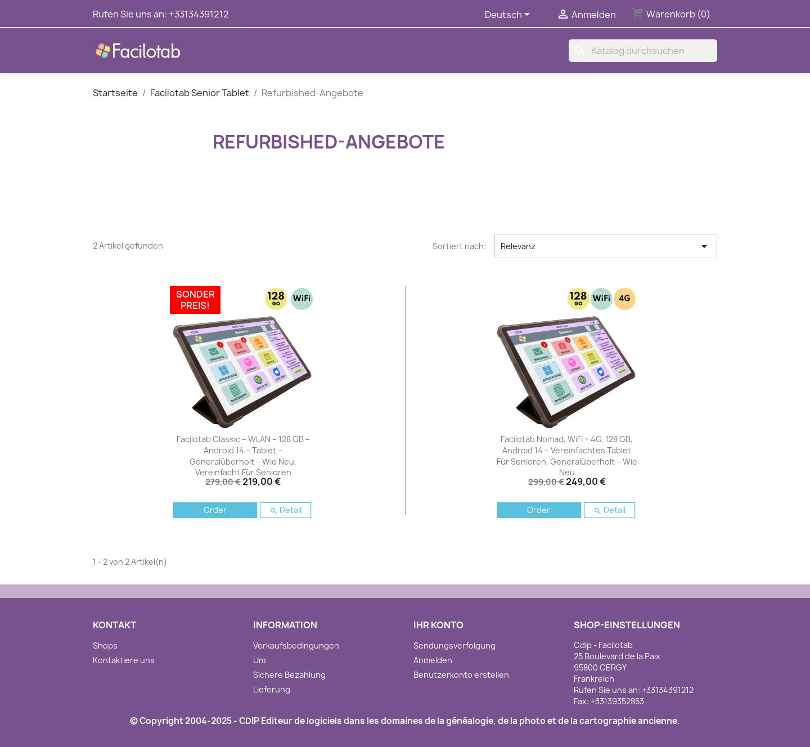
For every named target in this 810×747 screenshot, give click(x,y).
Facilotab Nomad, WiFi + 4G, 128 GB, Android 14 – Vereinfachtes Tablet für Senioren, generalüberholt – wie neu (567, 456)
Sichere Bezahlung (289, 674)
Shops (105, 645)
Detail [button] (285, 510)
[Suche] (643, 50)
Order (215, 510)
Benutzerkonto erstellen (461, 674)
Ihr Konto (438, 625)
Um (259, 660)
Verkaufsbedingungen (296, 645)
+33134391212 (199, 14)
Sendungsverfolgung (454, 645)
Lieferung (271, 689)
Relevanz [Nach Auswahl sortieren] (606, 246)
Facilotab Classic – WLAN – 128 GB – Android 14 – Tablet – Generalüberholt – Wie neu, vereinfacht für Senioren (243, 456)
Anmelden (432, 660)
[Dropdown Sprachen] (509, 15)
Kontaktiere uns (124, 660)
